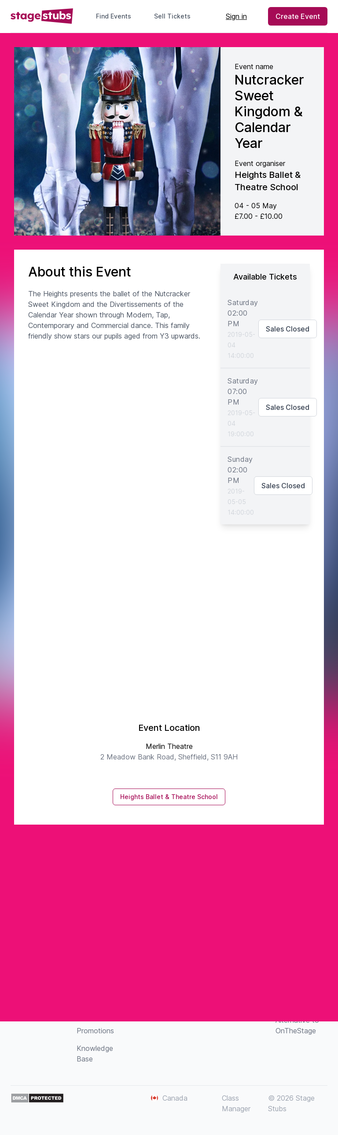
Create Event (298, 16)
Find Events (113, 16)
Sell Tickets (176, 16)
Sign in (236, 16)
